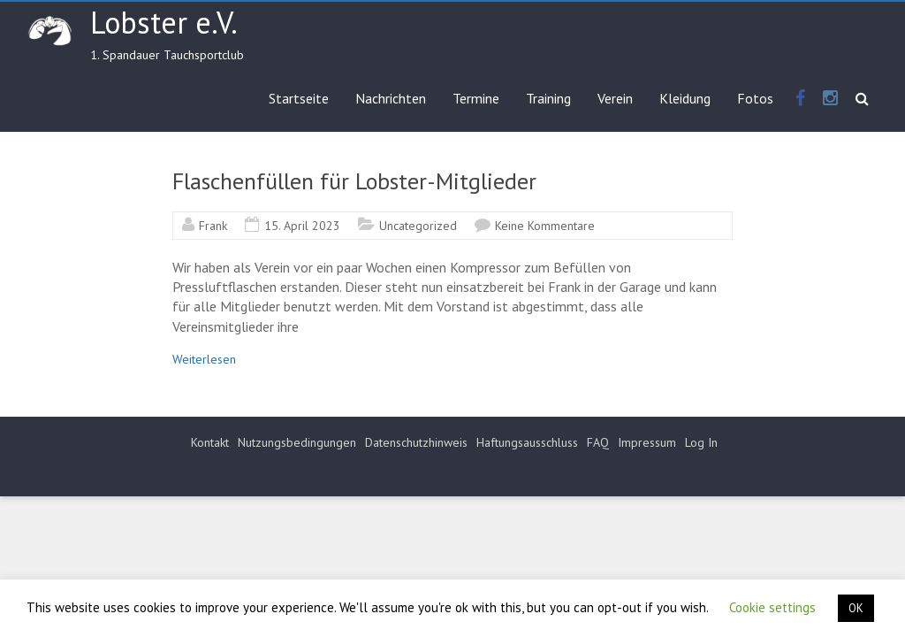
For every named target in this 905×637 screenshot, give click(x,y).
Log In (701, 442)
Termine (475, 98)
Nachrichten (390, 98)
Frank (213, 226)
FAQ (598, 442)
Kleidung (685, 98)
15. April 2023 (302, 226)
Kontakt (210, 442)
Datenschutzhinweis (416, 442)
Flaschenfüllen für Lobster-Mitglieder (354, 181)
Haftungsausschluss (527, 442)
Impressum (647, 442)
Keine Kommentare (545, 226)
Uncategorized (418, 226)
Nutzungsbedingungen (297, 442)
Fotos (755, 98)
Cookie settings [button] (772, 607)
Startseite (299, 98)
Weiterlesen (204, 359)
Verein (615, 98)
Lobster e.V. (164, 22)
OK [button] (855, 608)
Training (548, 98)
